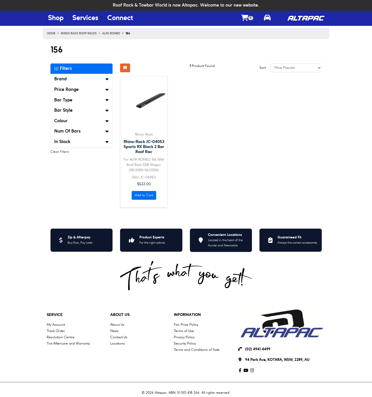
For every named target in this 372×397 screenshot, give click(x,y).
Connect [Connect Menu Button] (120, 18)
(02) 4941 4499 (257, 349)
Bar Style (81, 110)
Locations (117, 343)
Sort (262, 68)
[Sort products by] (296, 67)
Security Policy (185, 343)
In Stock (81, 142)
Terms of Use (184, 331)
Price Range (81, 89)
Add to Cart (144, 195)
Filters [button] (63, 68)
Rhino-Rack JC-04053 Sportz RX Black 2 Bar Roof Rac (144, 147)
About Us (120, 315)
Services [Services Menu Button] (85, 18)
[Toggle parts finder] (267, 18)
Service (55, 315)
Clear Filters (59, 152)
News (114, 331)
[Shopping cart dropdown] (247, 18)
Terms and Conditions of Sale (197, 350)
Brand (81, 79)
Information (187, 315)
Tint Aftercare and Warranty (68, 343)
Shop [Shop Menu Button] (56, 18)
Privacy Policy (184, 337)
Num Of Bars (81, 131)
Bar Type (81, 100)
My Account (56, 324)
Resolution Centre (61, 337)
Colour (81, 121)
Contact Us (118, 337)
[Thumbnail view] (125, 67)
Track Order (56, 331)
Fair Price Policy (186, 324)
